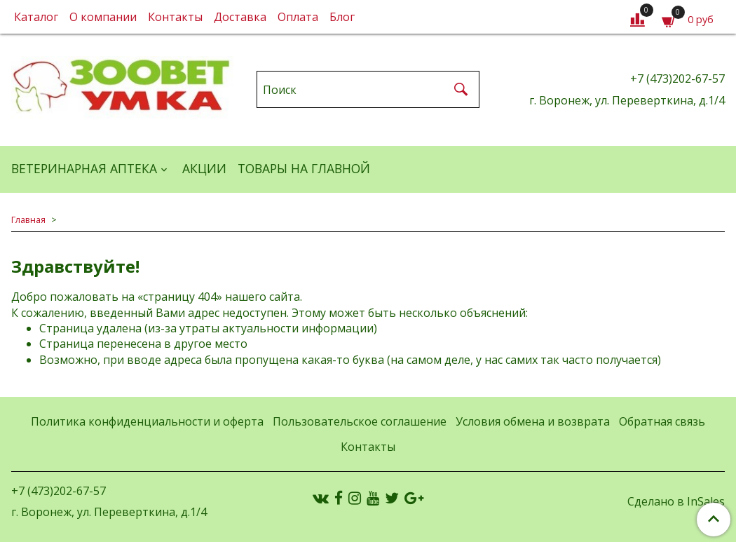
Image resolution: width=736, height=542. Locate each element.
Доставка (240, 17)
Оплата (298, 17)
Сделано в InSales (676, 501)
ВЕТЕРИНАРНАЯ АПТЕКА (84, 168)
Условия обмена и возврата (533, 421)
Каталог (36, 17)
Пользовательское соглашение (360, 421)
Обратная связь (662, 421)
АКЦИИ (204, 168)
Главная (28, 219)
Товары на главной (304, 168)
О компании (103, 17)
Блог (342, 17)
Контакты (175, 17)
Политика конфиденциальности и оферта (147, 421)
